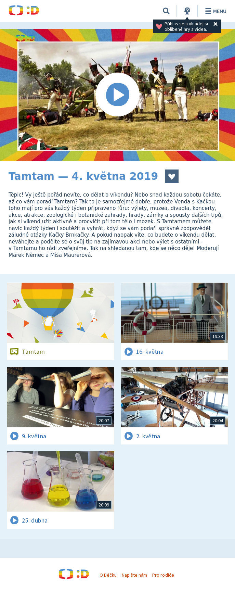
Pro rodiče (163, 575)
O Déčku (108, 575)
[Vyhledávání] (166, 11)
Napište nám (134, 575)
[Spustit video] (117, 95)
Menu (214, 11)
